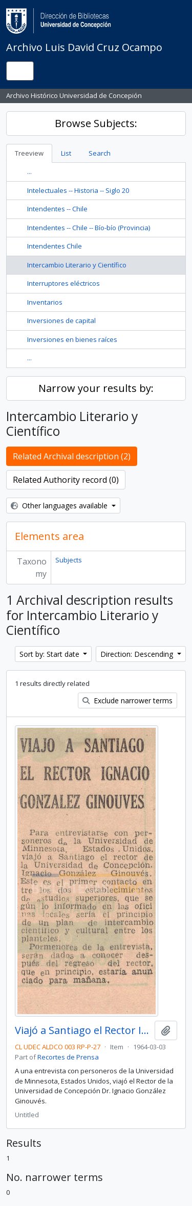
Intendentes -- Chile (57, 208)
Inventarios (44, 302)
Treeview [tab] (29, 153)
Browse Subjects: (96, 123)
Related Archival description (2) (72, 456)
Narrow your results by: (96, 388)
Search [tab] (100, 153)
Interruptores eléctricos (63, 283)
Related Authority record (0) (66, 479)
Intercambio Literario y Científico (76, 264)
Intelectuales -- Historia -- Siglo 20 (78, 190)
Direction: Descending (137, 654)
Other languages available (60, 505)
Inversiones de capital (61, 320)
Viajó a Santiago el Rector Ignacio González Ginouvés (83, 1030)
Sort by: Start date (50, 654)
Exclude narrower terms (127, 700)
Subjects (68, 559)
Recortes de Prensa (68, 1057)
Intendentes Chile (54, 246)
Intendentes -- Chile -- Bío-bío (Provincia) (88, 227)
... (29, 171)
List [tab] (66, 153)
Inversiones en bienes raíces (72, 339)
